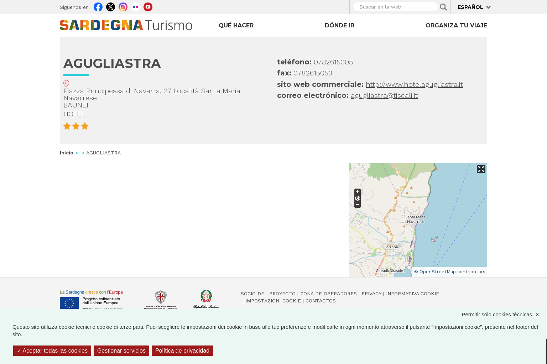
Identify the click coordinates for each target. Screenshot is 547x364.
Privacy (371, 293)
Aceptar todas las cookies (52, 351)
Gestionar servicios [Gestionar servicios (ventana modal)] (121, 351)
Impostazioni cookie (273, 301)
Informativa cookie (412, 293)
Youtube (148, 6)
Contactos (321, 301)
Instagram (123, 6)
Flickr (135, 6)
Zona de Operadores (328, 293)
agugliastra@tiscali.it (384, 95)
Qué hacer (236, 25)
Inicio (66, 152)
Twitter (110, 6)
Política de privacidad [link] (182, 351)
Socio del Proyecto (268, 293)
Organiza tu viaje (456, 25)
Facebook (98, 6)
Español (470, 7)
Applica (443, 7)
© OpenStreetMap (435, 271)
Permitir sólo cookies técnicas (504, 314)
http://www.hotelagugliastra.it (414, 84)
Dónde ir (339, 25)
